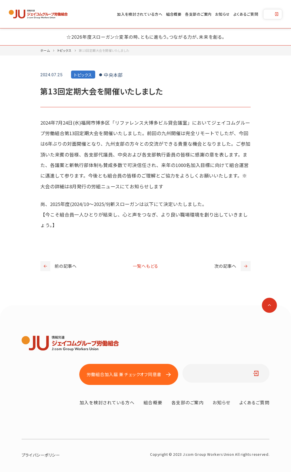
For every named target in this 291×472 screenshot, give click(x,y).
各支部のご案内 (198, 14)
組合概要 (174, 14)
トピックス (64, 50)
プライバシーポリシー (41, 455)
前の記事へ (58, 266)
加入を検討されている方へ (140, 14)
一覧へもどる (146, 266)
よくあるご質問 (245, 14)
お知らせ (222, 14)
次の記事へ (232, 266)
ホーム (45, 50)
